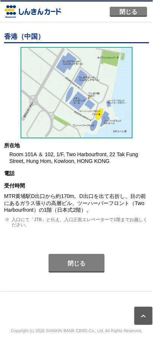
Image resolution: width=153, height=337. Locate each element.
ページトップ (143, 315)
